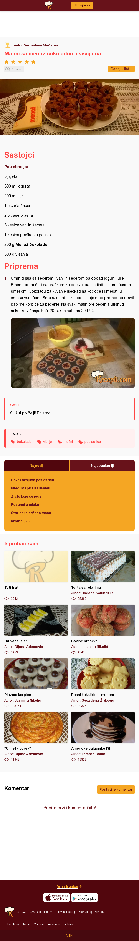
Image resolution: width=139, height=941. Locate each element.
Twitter (27, 924)
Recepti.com (9, 911)
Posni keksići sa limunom (103, 683)
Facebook (13, 924)
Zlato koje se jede (26, 496)
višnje (47, 442)
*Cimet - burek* (36, 737)
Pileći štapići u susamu (30, 488)
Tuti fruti (36, 576)
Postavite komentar (115, 789)
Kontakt (99, 912)
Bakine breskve (103, 629)
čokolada (24, 442)
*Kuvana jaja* (36, 629)
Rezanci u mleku (25, 504)
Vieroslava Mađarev (41, 45)
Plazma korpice (36, 683)
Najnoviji (37, 465)
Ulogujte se (82, 5)
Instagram (54, 924)
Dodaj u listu (121, 69)
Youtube (39, 924)
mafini (68, 442)
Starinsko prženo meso (31, 513)
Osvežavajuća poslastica (32, 480)
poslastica (92, 442)
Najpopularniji (102, 465)
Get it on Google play (84, 897)
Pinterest (69, 924)
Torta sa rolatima (103, 576)
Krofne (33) (20, 521)
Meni (69, 935)
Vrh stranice (67, 886)
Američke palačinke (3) (103, 737)
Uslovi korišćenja (65, 912)
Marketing (85, 912)
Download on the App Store (56, 897)
